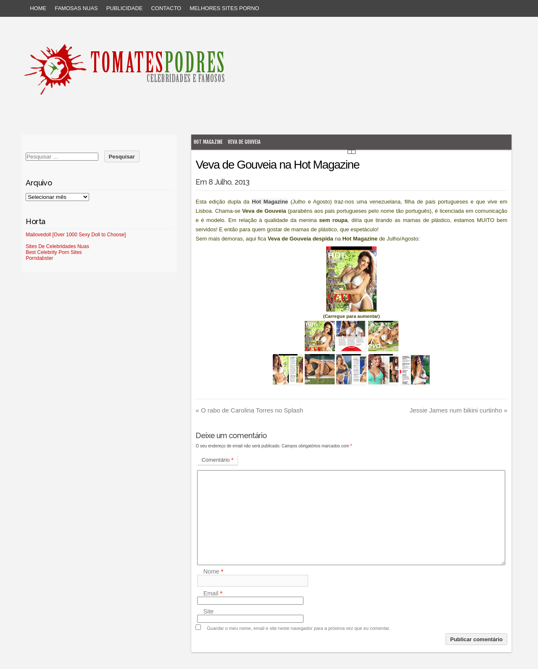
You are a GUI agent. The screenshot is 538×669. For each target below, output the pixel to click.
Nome (213, 571)
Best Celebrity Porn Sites (54, 252)
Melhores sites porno (224, 8)
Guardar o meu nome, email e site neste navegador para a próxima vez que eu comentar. (298, 628)
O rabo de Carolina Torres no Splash (249, 410)
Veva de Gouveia (244, 142)
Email (212, 593)
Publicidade (124, 8)
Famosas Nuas (76, 8)
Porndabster (39, 258)
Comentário (217, 460)
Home (38, 8)
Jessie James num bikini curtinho (458, 410)
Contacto (166, 8)
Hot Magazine (208, 142)
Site (208, 611)
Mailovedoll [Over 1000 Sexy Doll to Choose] (76, 235)
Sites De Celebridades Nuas (57, 246)
